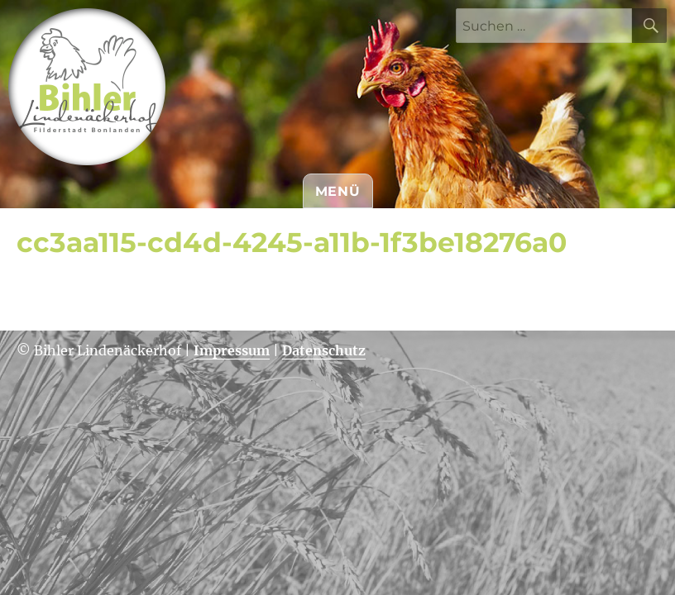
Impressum (232, 350)
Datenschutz (324, 350)
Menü (338, 191)
